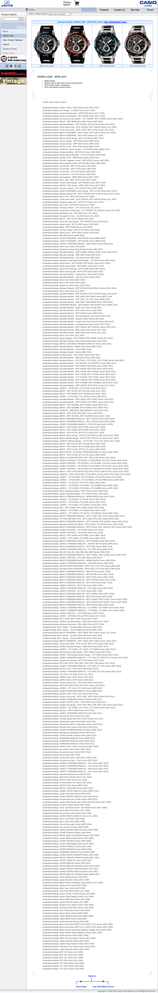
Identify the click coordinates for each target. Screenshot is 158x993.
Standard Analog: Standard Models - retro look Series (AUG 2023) (72, 277)
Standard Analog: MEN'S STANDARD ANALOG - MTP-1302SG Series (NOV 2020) (79, 421)
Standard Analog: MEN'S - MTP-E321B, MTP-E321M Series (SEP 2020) (75, 444)
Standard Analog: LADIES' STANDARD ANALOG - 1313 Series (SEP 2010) (76, 766)
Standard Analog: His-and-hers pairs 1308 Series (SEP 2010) (70, 758)
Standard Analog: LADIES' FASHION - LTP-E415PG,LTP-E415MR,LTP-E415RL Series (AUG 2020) (86, 469)
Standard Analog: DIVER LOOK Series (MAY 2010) (66, 785)
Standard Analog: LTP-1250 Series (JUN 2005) (64, 963)
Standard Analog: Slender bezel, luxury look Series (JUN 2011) (71, 727)
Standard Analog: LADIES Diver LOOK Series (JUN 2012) (68, 677)
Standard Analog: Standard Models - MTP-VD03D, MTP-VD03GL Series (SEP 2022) (80, 327)
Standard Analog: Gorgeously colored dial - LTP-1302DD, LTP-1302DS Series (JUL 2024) (82, 210)
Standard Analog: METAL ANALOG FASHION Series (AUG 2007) (72, 866)
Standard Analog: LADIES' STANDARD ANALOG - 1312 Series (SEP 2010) (76, 763)
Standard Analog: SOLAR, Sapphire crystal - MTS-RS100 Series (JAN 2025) (76, 160)
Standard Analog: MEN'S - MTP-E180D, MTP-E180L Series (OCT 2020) (74, 430)
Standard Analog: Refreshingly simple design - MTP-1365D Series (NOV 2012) (77, 652)
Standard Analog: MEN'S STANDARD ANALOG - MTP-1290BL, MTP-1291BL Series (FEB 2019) (85, 555)
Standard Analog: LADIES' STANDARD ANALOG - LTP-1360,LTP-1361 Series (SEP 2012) (82, 666)
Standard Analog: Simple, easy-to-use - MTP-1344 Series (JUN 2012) (73, 683)
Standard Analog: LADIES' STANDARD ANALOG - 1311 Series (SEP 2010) (76, 771)
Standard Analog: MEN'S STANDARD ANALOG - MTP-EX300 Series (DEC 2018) (78, 574)
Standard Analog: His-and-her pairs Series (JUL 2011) (67, 716)
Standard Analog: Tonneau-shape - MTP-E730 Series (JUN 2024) (72, 230)
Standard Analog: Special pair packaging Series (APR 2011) (69, 733)
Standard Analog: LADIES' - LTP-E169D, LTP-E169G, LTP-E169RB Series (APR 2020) (81, 488)
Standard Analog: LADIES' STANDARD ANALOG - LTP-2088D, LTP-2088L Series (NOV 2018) (84, 608)
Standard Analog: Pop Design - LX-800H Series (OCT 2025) (69, 110)
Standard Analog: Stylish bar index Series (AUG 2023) (67, 285)
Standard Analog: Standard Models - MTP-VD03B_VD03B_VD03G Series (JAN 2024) (80, 252)
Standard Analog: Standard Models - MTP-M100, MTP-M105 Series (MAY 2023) (78, 296)
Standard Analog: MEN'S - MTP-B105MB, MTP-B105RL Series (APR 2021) (76, 405)
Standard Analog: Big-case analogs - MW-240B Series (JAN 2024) (72, 255)
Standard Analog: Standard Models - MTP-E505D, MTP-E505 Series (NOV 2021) (78, 369)
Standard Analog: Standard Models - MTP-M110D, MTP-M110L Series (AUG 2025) (79, 124)
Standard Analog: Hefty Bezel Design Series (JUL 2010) (68, 777)
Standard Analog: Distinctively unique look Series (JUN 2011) (70, 721)
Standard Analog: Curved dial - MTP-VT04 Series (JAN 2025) (70, 169)
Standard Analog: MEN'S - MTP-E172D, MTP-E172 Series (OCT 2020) (74, 433)
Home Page (81, 987)
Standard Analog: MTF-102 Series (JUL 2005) (63, 958)
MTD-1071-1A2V (77, 66)
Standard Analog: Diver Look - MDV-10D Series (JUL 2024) (69, 196)
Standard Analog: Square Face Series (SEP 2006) (65, 885)
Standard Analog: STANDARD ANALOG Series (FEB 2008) (69, 852)
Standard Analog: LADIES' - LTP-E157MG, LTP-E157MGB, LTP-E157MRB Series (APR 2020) (84, 480)
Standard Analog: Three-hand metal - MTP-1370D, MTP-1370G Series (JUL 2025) (79, 130)
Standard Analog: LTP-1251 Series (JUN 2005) (64, 966)
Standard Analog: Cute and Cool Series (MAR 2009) (66, 827)
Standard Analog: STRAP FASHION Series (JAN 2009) (67, 833)
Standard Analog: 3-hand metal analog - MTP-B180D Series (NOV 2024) (75, 183)
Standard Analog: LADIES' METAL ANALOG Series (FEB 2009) (71, 830)
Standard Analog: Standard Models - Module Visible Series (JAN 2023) (74, 319)
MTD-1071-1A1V (47, 66)
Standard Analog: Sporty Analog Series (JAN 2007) (66, 877)
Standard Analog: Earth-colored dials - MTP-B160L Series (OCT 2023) (74, 266)
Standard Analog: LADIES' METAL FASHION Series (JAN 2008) (71, 855)
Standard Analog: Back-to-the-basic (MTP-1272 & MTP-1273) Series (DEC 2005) (78, 927)
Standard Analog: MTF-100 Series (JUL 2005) (63, 952)
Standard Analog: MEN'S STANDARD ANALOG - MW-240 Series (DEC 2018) (77, 571)
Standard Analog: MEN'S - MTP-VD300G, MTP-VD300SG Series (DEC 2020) (77, 416)
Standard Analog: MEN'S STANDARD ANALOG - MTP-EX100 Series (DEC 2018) (78, 577)
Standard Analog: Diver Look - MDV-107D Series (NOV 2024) (70, 180)
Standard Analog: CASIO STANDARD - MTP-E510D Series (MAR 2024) (74, 238)
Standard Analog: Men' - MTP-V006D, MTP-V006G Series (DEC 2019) (74, 508)
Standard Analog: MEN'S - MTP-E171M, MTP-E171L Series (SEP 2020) (74, 449)
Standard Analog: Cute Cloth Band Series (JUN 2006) (67, 910)
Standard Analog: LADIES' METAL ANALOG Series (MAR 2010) (71, 791)
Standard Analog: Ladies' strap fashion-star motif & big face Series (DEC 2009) (77, 802)
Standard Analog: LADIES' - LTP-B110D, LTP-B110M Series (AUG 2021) (75, 388)
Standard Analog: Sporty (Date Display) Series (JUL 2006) (69, 896)
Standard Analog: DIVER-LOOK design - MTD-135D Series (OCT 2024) (74, 185)
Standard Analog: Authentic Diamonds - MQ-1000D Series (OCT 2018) (74, 624)
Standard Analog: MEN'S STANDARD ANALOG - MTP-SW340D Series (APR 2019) (79, 541)
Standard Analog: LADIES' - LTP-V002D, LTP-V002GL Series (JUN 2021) (75, 396)
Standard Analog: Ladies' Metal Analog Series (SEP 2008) (69, 838)
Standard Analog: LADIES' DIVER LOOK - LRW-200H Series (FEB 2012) (75, 702)
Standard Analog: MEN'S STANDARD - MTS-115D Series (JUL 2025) (73, 135)
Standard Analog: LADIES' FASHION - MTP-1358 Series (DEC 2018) (73, 585)
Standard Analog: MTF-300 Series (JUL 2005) (63, 960)
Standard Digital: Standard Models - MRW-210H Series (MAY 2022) (73, 346)
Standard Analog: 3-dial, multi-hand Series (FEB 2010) (67, 794)
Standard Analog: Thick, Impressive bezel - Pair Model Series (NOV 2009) (75, 808)
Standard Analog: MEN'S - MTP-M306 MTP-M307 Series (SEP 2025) (73, 121)
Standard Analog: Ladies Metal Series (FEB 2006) (65, 919)
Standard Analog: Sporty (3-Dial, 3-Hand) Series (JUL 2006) (69, 894)
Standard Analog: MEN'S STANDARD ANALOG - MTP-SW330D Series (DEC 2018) (79, 580)
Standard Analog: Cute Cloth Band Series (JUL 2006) (66, 891)
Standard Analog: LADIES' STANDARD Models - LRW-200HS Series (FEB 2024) (78, 244)
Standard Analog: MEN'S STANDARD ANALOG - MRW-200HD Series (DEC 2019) (79, 496)
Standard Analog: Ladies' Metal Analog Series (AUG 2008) (69, 844)
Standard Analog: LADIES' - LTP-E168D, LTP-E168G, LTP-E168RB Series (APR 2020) (81, 485)
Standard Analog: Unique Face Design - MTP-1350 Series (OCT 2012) (74, 660)
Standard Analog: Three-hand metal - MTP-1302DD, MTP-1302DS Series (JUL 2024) (80, 199)
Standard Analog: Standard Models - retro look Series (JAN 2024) (72, 258)
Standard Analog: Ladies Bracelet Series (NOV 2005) (66, 941)
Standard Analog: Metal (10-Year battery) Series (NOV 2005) (70, 938)
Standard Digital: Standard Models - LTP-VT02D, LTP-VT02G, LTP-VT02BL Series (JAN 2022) (84, 360)
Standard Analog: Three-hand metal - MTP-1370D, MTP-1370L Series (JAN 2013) (79, 644)
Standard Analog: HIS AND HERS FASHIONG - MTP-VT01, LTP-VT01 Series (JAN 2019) (82, 566)
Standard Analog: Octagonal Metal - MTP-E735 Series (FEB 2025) (72, 152)
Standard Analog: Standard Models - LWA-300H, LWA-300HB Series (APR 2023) (78, 302)
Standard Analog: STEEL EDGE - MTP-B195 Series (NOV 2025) (71, 108)
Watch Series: (42, 14)
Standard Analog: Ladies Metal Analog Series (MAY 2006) (68, 916)
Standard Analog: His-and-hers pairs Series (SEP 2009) (67, 813)
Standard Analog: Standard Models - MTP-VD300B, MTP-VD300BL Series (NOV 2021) (81, 383)
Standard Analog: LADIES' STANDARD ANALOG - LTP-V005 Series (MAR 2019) (78, 549)
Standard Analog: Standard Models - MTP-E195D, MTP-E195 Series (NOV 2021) (78, 366)
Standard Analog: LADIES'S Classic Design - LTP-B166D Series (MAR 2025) (77, 149)
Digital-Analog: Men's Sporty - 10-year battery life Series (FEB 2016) (73, 635)
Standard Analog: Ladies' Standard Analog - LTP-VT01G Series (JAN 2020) (76, 494)
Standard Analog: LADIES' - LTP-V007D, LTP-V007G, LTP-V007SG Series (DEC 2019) (81, 513)
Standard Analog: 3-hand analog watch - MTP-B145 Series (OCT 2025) (74, 113)
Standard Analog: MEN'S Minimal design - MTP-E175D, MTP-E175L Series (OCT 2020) (81, 438)
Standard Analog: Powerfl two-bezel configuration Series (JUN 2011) (73, 724)
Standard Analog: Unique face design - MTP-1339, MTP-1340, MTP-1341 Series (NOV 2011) (83, 705)
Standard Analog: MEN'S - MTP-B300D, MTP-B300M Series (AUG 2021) (75, 394)
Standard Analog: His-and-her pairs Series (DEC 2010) (67, 749)
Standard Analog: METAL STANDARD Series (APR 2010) (68, 788)
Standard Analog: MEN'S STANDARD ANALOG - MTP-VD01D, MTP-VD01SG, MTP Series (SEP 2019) (88, 527)
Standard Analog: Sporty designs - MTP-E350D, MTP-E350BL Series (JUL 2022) (78, 338)
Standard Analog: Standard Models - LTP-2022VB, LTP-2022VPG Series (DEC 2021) (80, 363)
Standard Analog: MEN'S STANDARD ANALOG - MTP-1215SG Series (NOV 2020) (79, 419)
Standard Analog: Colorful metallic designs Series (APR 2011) (70, 735)
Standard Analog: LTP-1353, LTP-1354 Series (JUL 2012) (68, 674)
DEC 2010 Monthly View (115, 22)
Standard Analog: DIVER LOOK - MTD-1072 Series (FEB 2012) (71, 694)
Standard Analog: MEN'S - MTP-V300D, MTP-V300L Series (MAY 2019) (74, 535)
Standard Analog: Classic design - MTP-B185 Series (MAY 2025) (71, 141)
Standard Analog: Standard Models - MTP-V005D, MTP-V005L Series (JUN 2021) (79, 402)
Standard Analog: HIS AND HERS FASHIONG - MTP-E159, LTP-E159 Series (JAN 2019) (82, 569)
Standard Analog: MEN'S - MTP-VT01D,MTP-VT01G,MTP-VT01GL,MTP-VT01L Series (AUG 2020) (86, 471)
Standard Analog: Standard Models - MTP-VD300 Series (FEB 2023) (73, 313)
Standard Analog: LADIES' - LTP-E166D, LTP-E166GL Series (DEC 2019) (75, 505)
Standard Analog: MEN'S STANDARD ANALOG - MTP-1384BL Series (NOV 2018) (79, 594)
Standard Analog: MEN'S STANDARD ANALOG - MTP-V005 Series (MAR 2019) (78, 546)
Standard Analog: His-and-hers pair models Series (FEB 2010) (70, 799)
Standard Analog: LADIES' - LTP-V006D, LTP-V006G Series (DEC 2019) (75, 510)
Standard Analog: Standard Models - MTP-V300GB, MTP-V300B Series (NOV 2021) (80, 380)
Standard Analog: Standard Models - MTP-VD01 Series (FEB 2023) (72, 310)
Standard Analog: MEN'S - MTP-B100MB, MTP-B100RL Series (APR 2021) (76, 408)
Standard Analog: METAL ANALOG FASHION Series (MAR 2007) (72, 874)
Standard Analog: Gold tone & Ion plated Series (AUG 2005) (69, 946)
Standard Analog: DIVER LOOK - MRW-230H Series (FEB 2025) (71, 158)
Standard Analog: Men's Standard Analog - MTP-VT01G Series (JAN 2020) (76, 491)
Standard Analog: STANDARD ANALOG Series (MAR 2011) (69, 738)
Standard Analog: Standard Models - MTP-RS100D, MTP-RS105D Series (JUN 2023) (80, 294)
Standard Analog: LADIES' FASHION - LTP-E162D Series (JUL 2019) (73, 530)
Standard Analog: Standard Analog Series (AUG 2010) (67, 774)
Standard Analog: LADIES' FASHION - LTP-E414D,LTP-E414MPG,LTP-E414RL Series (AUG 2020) (86, 466)
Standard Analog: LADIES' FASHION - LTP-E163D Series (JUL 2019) (73, 533)
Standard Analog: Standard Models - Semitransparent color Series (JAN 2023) (77, 316)
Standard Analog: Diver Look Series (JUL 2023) (64, 291)
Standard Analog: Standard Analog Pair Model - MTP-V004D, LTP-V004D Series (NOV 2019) (83, 524)
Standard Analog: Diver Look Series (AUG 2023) (64, 280)
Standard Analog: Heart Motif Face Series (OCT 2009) (67, 810)
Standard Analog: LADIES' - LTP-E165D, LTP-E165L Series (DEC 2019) (74, 502)
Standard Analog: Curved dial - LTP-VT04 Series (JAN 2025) (70, 174)
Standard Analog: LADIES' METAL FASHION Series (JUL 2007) (71, 869)
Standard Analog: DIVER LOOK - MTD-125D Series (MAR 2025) (71, 146)
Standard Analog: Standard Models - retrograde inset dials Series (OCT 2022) (77, 324)
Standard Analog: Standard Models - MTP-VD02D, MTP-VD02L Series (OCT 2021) (79, 385)
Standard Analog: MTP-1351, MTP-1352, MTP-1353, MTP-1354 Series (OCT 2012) (79, 663)
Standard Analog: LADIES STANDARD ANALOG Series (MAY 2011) (73, 730)
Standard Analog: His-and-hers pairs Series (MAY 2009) (68, 824)
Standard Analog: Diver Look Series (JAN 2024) (64, 246)
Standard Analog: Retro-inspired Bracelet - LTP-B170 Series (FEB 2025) (75, 155)
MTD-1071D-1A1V (107, 66)
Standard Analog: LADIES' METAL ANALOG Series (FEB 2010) (71, 796)
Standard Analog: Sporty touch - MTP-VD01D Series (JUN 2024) (71, 233)
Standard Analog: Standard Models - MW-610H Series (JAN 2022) (72, 358)
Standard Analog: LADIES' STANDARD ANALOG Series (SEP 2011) (73, 713)
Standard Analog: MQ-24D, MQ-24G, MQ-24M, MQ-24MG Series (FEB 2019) (77, 552)
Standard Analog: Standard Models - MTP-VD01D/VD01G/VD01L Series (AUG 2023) (80, 288)
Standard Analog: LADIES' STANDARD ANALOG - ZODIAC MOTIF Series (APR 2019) (81, 544)
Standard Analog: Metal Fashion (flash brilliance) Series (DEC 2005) (73, 933)
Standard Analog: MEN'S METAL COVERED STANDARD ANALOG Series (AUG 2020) (81, 452)
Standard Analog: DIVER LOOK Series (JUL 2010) (65, 780)
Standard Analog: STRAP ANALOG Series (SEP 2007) (67, 863)
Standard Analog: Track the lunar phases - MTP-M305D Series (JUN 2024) (76, 221)
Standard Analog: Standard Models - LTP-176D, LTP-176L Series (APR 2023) (77, 299)
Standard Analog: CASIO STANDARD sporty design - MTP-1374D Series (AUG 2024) (80, 191)
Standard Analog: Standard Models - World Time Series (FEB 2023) (73, 308)
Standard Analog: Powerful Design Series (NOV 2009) (67, 805)
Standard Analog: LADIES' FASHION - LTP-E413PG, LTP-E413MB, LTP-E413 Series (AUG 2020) (85, 463)
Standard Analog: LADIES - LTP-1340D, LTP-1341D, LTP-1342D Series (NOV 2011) (80, 708)
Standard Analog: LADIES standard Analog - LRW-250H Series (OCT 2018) (76, 621)
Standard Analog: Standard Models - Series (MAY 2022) (68, 349)
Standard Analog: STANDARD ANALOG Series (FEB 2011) (69, 741)
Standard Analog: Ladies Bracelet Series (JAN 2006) (66, 921)
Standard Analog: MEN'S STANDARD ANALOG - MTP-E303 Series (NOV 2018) (78, 596)
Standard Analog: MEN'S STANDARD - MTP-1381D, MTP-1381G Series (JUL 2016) (80, 633)
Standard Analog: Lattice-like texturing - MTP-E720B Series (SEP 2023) (74, 269)
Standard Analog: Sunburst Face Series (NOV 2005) (66, 935)
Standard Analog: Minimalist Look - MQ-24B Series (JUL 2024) (70, 213)
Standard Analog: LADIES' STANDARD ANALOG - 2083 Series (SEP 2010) (76, 769)
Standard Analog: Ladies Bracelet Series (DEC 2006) (66, 880)
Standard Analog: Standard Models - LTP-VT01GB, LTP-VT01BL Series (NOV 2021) (80, 377)
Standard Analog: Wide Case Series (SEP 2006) (64, 888)
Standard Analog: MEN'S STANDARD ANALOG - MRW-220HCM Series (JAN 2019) (79, 560)
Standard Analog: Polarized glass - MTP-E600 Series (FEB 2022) (72, 355)
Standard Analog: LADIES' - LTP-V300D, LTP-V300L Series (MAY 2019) (74, 538)
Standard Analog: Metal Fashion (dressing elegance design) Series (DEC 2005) (78, 930)
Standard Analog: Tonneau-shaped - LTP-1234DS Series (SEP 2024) (73, 188)
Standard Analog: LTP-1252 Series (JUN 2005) (64, 969)
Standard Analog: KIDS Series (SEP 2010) (62, 755)
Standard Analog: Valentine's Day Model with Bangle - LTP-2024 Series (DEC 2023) (79, 260)
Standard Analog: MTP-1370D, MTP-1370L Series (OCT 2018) (70, 619)
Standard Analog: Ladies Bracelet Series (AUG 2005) (66, 949)
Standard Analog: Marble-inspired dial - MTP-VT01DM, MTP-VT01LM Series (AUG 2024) (82, 194)
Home (31, 14)
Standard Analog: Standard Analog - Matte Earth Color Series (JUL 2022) (75, 330)
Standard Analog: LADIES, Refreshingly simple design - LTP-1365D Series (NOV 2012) (81, 655)
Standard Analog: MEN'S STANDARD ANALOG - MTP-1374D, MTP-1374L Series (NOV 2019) (84, 516)
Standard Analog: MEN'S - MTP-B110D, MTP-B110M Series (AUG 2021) (75, 391)
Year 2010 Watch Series (103, 987)
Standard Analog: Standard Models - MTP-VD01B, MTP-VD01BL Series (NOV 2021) (80, 371)
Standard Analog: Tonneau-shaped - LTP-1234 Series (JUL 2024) (72, 208)
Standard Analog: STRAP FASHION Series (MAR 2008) (68, 849)
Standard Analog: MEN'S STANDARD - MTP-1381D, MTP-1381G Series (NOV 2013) (80, 641)
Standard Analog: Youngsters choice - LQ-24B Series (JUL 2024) (71, 216)
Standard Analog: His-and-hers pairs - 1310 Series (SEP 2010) (71, 760)
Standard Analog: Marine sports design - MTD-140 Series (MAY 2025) (73, 138)
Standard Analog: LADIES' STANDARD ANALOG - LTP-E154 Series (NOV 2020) (78, 424)
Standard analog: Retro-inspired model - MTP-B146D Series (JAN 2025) (75, 163)
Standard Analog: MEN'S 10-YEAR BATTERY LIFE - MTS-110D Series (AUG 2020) (79, 458)
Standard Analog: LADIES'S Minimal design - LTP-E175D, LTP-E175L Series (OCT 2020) (82, 441)
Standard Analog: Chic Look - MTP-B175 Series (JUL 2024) (69, 205)
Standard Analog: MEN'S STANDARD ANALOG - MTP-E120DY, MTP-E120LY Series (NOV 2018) (85, 599)
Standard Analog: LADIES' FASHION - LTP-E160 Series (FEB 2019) (73, 558)
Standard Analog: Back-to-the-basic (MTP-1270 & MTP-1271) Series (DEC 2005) (78, 924)
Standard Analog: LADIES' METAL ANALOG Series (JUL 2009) (71, 816)
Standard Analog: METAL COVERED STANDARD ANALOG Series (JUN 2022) (77, 344)
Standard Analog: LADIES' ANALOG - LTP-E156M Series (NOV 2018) (74, 613)
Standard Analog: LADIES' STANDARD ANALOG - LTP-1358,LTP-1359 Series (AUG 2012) (83, 671)
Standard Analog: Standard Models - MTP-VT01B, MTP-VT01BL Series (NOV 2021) (79, 374)
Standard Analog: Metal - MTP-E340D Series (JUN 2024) (68, 227)
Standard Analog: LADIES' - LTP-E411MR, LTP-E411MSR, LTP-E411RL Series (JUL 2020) (82, 477)
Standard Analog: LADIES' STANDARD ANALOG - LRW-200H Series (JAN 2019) (78, 563)
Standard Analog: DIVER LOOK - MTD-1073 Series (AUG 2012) (71, 669)
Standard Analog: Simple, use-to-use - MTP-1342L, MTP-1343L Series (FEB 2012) (79, 696)
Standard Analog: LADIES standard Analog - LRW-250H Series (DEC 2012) (76, 646)
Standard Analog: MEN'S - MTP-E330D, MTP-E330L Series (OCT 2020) (74, 427)
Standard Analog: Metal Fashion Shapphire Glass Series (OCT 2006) (73, 883)
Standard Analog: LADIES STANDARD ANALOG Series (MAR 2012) (73, 691)
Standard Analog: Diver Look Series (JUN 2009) (64, 819)
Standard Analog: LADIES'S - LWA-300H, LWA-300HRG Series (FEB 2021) (76, 410)
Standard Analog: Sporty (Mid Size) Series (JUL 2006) (67, 899)
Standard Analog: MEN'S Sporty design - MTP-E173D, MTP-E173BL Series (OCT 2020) (81, 435)
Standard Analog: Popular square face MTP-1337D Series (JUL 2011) (73, 719)
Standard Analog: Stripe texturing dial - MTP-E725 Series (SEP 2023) (73, 271)
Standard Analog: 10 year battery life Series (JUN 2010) (67, 783)
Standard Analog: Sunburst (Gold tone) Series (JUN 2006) (69, 908)
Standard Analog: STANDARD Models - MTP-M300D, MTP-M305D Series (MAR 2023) (81, 305)
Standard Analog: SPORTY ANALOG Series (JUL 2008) (68, 846)
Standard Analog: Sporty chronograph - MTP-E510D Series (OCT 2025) (74, 116)
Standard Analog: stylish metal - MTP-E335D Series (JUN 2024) (71, 224)
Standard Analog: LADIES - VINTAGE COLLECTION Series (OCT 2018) (75, 616)
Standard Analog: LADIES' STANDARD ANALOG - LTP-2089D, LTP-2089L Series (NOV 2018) (84, 610)
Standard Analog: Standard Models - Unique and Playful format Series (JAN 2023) (79, 321)
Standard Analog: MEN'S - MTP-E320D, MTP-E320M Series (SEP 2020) (75, 446)
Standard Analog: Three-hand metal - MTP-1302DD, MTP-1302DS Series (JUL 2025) (80, 127)
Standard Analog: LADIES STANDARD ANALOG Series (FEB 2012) (73, 699)
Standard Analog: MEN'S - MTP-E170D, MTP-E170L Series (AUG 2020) (75, 455)
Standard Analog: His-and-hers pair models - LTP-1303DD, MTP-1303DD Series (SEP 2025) (83, 119)
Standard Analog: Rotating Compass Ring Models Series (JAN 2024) (73, 249)
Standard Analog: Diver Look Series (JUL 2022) (64, 335)
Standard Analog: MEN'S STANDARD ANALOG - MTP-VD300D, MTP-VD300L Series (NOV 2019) (86, 521)
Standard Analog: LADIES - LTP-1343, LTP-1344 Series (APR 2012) (73, 688)
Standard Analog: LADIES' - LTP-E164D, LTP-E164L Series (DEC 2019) (74, 499)
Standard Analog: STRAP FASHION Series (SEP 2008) (67, 841)
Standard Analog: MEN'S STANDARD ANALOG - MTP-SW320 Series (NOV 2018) (79, 605)
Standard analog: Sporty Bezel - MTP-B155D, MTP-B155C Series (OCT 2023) (77, 263)
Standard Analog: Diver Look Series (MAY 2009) (64, 821)
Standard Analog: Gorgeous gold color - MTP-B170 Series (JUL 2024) (73, 202)
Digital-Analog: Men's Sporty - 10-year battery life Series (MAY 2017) (73, 630)
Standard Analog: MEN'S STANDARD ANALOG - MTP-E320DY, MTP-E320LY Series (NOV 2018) (85, 602)
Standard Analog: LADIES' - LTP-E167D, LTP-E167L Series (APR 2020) (74, 483)
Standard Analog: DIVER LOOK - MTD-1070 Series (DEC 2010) (71, 746)
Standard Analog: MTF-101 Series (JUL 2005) (63, 955)
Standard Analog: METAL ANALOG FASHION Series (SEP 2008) (71, 835)
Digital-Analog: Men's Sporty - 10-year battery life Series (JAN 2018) (73, 627)
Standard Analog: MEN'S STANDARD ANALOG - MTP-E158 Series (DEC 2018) (78, 583)
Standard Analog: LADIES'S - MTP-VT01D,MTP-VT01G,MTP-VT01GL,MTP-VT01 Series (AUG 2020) (87, 474)
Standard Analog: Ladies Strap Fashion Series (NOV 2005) (69, 944)
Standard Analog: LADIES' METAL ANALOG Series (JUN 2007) (71, 871)
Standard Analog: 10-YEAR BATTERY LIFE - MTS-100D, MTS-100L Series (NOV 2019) (81, 519)
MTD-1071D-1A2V (137, 66)
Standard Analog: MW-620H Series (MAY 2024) (64, 235)
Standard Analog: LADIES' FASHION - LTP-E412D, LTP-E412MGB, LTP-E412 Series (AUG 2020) (85, 460)
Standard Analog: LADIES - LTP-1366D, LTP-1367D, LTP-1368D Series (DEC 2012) (80, 649)
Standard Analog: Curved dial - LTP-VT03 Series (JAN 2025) (70, 171)
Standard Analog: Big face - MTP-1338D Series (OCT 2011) (69, 710)
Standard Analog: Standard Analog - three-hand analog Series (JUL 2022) (75, 341)
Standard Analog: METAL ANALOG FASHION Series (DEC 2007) (72, 858)
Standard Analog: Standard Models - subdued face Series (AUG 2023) (74, 274)
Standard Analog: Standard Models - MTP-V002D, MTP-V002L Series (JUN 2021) (79, 399)
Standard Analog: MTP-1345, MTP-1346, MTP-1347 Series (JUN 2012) (74, 685)
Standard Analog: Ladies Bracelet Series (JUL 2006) (66, 902)
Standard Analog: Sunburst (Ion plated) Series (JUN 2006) (69, 905)
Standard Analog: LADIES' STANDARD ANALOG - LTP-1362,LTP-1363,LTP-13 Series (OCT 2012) (86, 658)
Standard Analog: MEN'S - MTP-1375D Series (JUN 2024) (69, 219)
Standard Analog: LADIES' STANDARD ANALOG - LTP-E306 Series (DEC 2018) (78, 588)
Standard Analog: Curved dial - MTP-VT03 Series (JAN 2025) (70, 166)
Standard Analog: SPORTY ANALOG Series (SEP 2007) (68, 860)
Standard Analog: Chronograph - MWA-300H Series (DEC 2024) (71, 177)
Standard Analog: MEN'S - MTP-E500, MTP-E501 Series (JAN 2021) (73, 413)
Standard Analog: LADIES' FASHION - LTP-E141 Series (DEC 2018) (73, 591)
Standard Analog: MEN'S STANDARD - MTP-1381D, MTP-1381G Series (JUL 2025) (80, 133)
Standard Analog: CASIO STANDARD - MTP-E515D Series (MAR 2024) (74, 241)
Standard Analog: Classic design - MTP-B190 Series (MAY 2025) (71, 144)
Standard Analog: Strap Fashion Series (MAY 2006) (66, 913)
